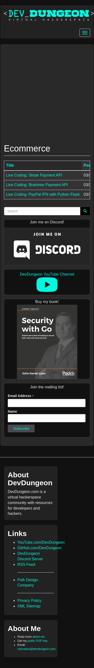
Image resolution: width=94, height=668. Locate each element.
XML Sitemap (28, 606)
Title (10, 165)
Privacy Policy (29, 601)
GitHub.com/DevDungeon (39, 548)
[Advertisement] (45, 91)
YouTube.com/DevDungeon (41, 542)
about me (39, 636)
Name (12, 411)
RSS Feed (26, 564)
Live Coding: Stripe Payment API (34, 175)
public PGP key (37, 641)
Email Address (21, 396)
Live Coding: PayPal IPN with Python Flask (43, 194)
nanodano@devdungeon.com (36, 649)
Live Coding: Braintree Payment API (37, 185)
